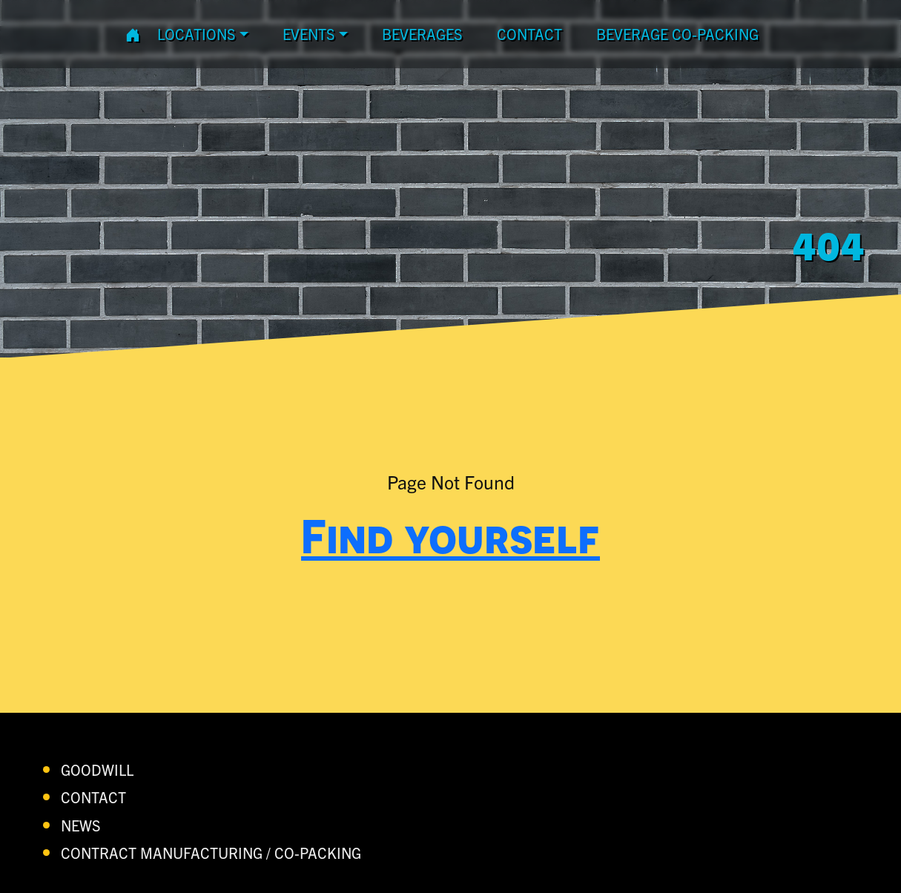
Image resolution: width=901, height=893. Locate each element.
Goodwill (97, 769)
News (81, 825)
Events (309, 33)
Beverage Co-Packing (677, 33)
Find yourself (450, 535)
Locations (196, 33)
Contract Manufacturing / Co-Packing (211, 852)
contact (529, 33)
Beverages (422, 33)
